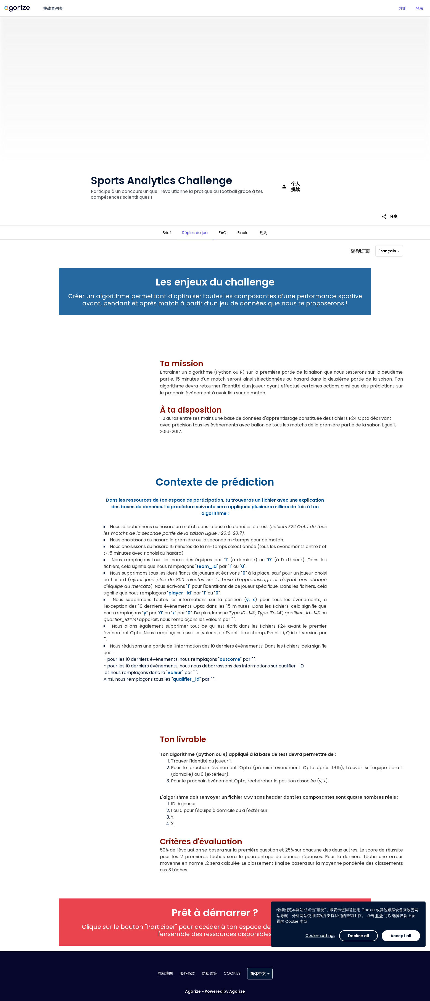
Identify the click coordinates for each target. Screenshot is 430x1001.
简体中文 (260, 973)
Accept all (401, 936)
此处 (379, 915)
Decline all (358, 936)
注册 (403, 8)
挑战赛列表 (53, 8)
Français (389, 248)
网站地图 (165, 973)
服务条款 (187, 973)
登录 (419, 8)
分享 (389, 208)
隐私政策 (209, 973)
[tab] (167, 233)
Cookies (232, 973)
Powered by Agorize (225, 991)
